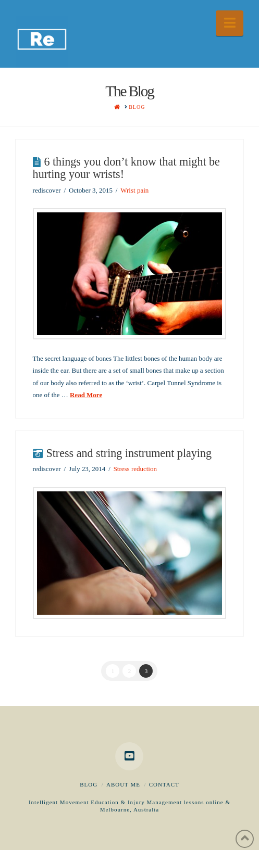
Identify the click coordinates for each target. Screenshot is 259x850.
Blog (88, 784)
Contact (164, 784)
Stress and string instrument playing (129, 453)
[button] (229, 23)
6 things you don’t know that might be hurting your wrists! (126, 168)
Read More (86, 395)
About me (123, 784)
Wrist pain (134, 190)
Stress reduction (135, 469)
